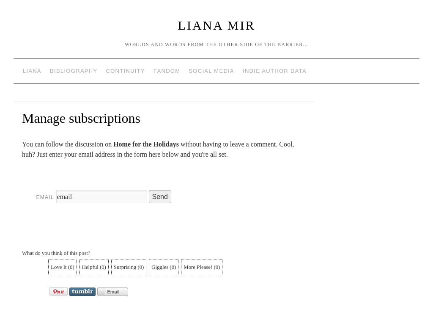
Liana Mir (216, 25)
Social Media (211, 71)
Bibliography (73, 71)
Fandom (166, 71)
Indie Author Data (275, 71)
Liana (32, 71)
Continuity (125, 71)
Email (45, 197)
